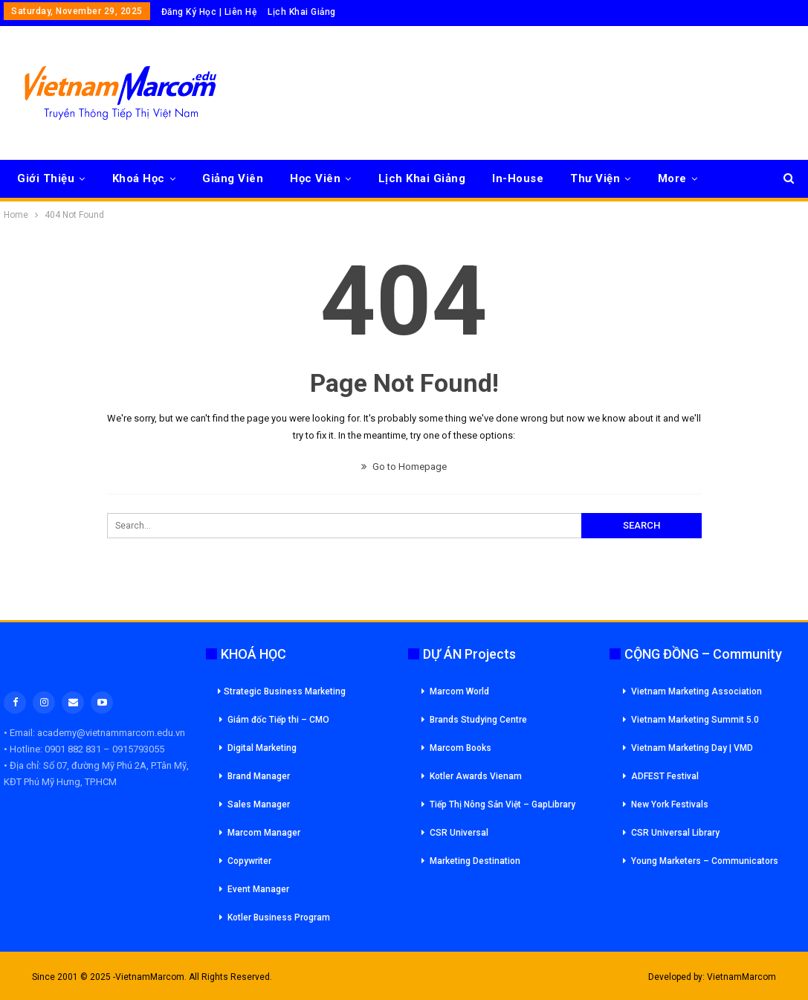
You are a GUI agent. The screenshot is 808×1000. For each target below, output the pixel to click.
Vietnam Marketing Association (696, 691)
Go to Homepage (404, 466)
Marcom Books (460, 748)
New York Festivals (669, 804)
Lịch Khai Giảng (302, 12)
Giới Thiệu (45, 178)
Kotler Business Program (278, 917)
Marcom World (459, 691)
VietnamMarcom (741, 977)
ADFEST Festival (665, 776)
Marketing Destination (475, 861)
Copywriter (249, 861)
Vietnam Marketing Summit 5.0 (695, 719)
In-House (517, 178)
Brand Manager (258, 776)
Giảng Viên (232, 178)
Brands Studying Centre (478, 719)
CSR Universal (459, 833)
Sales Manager (258, 804)
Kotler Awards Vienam (476, 776)
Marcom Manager (263, 833)
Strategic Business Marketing (282, 691)
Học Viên (315, 178)
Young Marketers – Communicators (704, 861)
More (672, 178)
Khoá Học (138, 178)
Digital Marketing (262, 748)
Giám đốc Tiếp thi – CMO (278, 719)
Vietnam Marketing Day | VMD (692, 748)
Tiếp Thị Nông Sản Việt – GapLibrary (502, 804)
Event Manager (258, 889)
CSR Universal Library (675, 833)
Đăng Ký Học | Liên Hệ (209, 12)
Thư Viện (595, 178)
